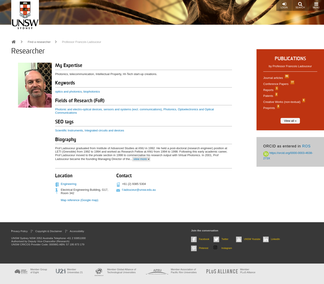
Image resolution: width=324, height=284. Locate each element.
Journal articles (275, 78)
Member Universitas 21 (75, 271)
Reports (270, 90)
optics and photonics (68, 91)
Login (284, 5)
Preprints (270, 108)
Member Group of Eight (38, 271)
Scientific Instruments (69, 130)
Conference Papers (278, 84)
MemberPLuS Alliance (247, 271)
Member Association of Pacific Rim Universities (184, 271)
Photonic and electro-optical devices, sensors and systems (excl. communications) (108, 109)
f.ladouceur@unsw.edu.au (139, 189)
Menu (316, 5)
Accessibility (77, 231)
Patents (270, 96)
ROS (306, 146)
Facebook (204, 239)
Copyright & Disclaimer (48, 231)
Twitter (224, 239)
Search (300, 5)
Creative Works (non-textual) (283, 102)
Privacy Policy (19, 231)
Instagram (226, 248)
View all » (290, 120)
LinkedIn (275, 239)
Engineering (68, 184)
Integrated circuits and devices (104, 130)
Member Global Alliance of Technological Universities (121, 271)
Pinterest (203, 248)
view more (140, 159)
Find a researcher (39, 42)
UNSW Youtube (252, 239)
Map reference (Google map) (79, 200)
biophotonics (91, 91)
